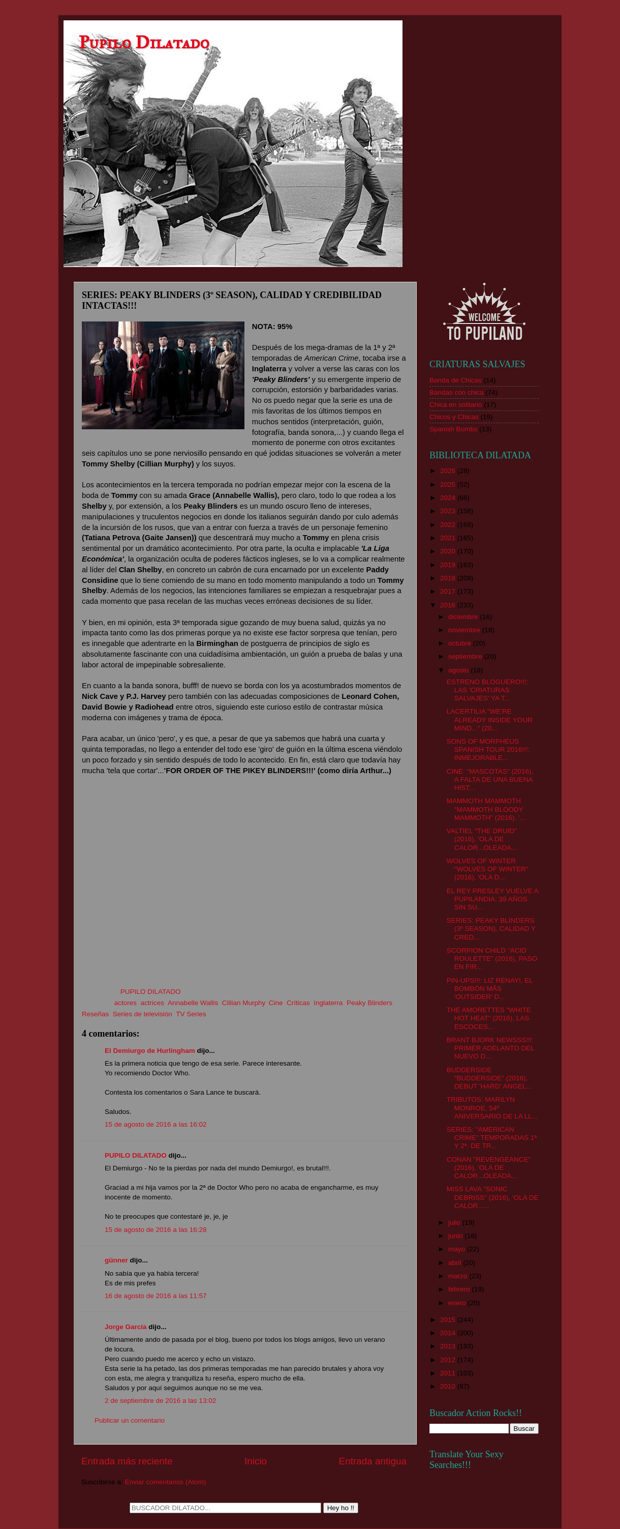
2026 (448, 471)
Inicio (255, 1461)
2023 (448, 511)
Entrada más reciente (127, 1461)
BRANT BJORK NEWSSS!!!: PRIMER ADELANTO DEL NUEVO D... (491, 1048)
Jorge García (126, 1327)
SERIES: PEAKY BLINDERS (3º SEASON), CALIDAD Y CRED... (491, 928)
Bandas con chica (456, 392)
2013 (448, 1346)
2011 (448, 1373)
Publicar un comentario (130, 1420)
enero (458, 1303)
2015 (448, 1320)
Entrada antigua (373, 1461)
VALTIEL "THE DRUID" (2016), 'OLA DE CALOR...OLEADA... (482, 839)
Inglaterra (328, 1003)
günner (116, 1260)
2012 (448, 1360)
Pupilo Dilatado (144, 42)
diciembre (464, 617)
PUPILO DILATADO (136, 1155)
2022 (448, 524)
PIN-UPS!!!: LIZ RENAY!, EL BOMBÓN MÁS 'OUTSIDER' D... (490, 989)
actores (125, 1003)
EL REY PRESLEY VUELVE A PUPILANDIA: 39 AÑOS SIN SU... (492, 899)
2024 (448, 498)
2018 (448, 578)
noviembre (465, 630)
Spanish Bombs (453, 429)
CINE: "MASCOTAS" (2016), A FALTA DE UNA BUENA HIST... (490, 779)
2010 (448, 1386)
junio (456, 1236)
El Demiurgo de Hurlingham (150, 1050)
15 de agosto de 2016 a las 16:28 (155, 1229)
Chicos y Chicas (454, 417)
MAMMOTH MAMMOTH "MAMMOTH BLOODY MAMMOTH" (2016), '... (486, 809)
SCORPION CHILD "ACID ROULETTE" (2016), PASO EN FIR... (492, 959)
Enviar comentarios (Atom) (165, 1482)
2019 (448, 565)
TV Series (191, 1014)
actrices (153, 1003)
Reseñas (95, 1014)
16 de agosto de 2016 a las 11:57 (155, 1296)
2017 (448, 591)
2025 (448, 484)
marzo (458, 1276)
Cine (276, 1003)
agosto (459, 670)
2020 (448, 551)
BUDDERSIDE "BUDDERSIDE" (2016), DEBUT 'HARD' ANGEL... (489, 1078)
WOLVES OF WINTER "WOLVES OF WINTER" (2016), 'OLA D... (488, 869)
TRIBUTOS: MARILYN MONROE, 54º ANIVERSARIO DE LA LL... (492, 1108)
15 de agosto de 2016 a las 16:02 (155, 1124)
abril (455, 1263)
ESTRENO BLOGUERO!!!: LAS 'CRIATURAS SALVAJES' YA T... (488, 690)
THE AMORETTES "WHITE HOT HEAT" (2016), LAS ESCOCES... (489, 1018)
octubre (460, 643)
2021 (448, 538)
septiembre (466, 656)
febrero (460, 1289)
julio (455, 1222)
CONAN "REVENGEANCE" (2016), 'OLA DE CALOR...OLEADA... (489, 1168)
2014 (448, 1333)
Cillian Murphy (243, 1003)
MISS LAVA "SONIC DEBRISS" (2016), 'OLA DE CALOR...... (493, 1197)
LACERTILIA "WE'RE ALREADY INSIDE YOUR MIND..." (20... (490, 719)
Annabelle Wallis (193, 1003)
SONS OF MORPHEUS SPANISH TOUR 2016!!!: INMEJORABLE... (488, 749)
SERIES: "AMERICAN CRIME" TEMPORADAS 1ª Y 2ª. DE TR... (492, 1138)
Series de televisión (142, 1014)
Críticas (298, 1003)
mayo (457, 1249)
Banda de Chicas (455, 380)
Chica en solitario (455, 404)
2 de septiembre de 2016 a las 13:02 (160, 1400)
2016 (448, 605)
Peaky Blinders (369, 1003)
